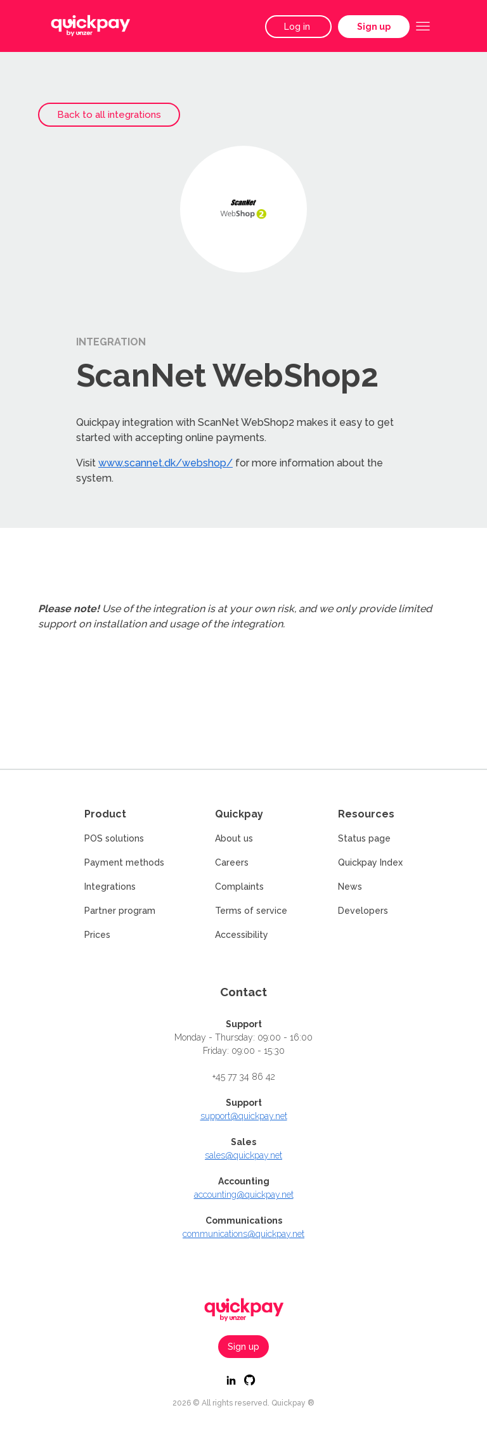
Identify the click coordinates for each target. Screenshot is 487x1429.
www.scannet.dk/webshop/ (165, 463)
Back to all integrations (109, 114)
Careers (232, 862)
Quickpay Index (370, 862)
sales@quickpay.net (243, 1155)
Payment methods (124, 862)
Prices (97, 935)
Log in (298, 27)
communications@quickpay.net (243, 1234)
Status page (364, 838)
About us (234, 838)
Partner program (119, 911)
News (350, 886)
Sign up (374, 27)
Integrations (110, 886)
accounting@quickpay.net (244, 1194)
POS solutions (114, 838)
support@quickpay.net (243, 1116)
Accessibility (241, 935)
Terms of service (251, 911)
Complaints (239, 886)
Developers (363, 911)
